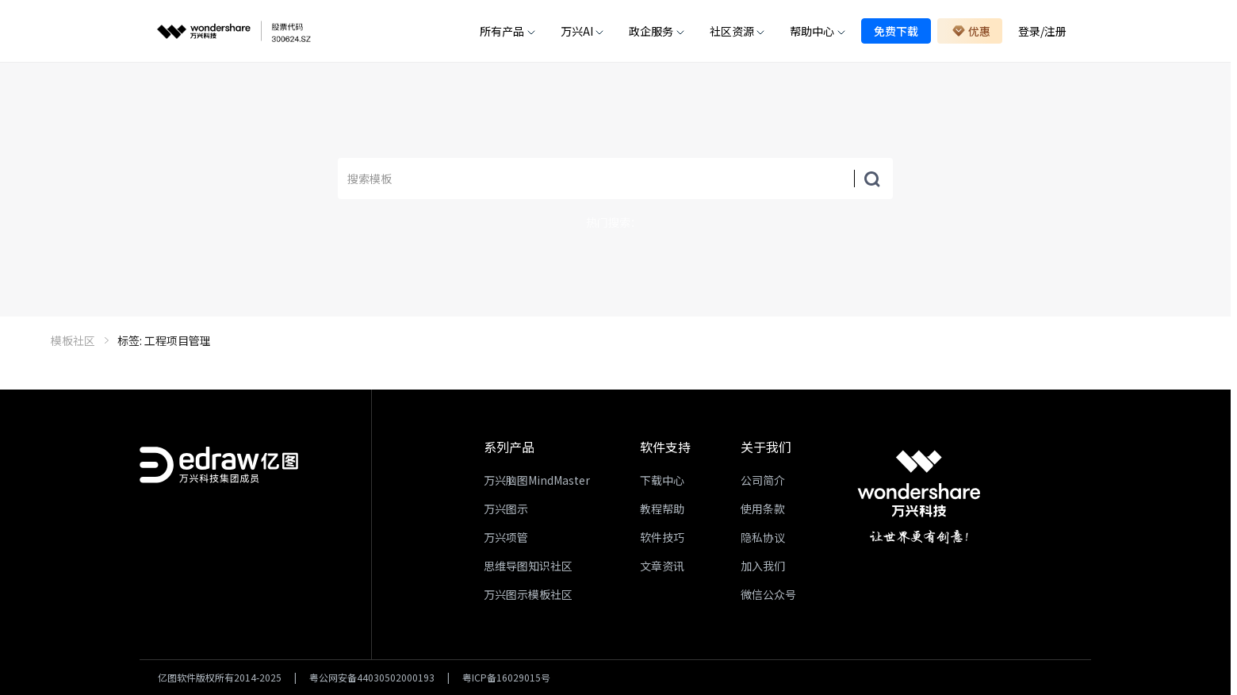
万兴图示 (506, 508)
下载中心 (662, 480)
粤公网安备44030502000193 (372, 677)
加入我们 (763, 566)
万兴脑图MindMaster (537, 480)
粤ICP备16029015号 (506, 677)
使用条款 (763, 508)
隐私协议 (763, 537)
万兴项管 (506, 537)
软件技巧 (662, 537)
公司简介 (763, 480)
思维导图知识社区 (528, 566)
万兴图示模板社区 (528, 594)
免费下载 (896, 31)
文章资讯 (662, 566)
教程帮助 (662, 508)
